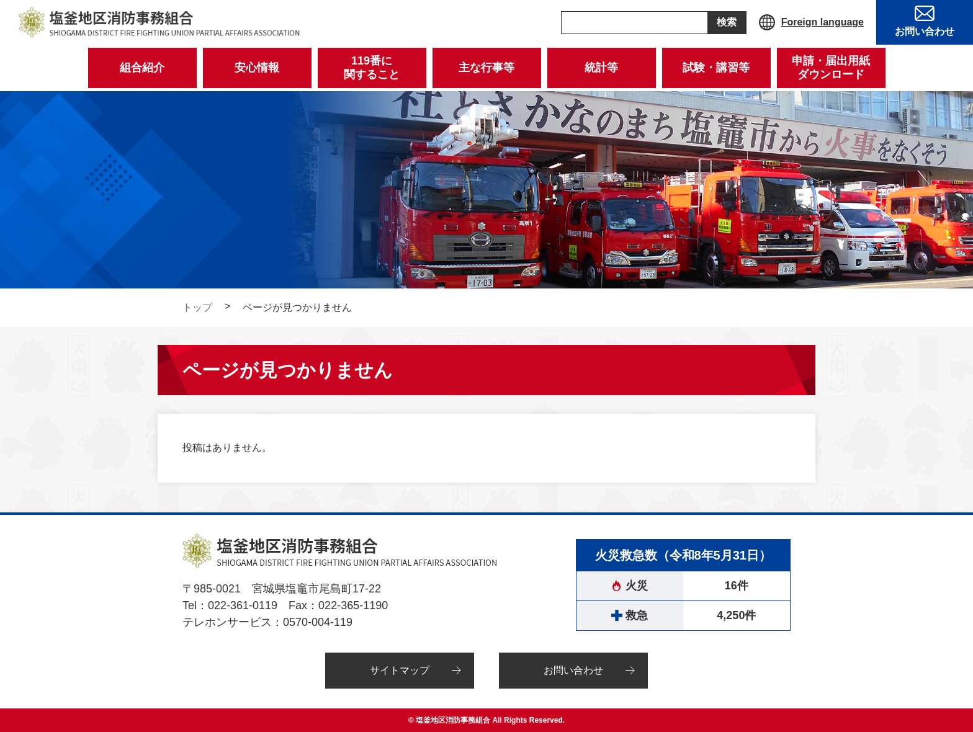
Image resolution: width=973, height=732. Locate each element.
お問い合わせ (573, 670)
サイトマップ (399, 670)
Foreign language (822, 22)
